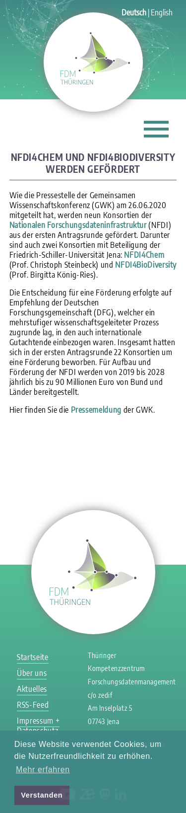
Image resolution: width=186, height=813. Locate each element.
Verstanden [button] (41, 795)
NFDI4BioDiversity (146, 265)
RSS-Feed (33, 705)
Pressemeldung (96, 410)
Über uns (32, 673)
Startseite (32, 657)
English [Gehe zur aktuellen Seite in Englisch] (162, 12)
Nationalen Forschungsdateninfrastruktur (78, 225)
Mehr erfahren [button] (43, 769)
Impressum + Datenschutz (38, 726)
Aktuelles (32, 689)
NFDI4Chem (144, 255)
